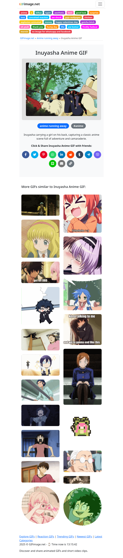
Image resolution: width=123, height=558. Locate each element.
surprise (94, 12)
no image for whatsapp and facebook (51, 31)
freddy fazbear (90, 26)
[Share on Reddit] (70, 154)
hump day (52, 26)
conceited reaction (38, 17)
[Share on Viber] (97, 154)
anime (24, 12)
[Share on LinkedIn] (61, 154)
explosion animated (31, 22)
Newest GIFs (84, 536)
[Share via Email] (61, 163)
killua (39, 12)
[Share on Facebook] (25, 154)
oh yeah (25, 26)
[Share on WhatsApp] (52, 154)
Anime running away (47, 38)
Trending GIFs (65, 536)
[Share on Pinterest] (43, 154)
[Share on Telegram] (88, 154)
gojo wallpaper (73, 17)
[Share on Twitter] (34, 154)
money (48, 22)
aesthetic (59, 12)
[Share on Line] (52, 163)
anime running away (53, 126)
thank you (38, 26)
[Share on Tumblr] (79, 154)
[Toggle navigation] (100, 4)
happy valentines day (67, 22)
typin (48, 12)
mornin (24, 31)
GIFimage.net (27, 38)
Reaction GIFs (46, 536)
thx (62, 26)
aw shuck (57, 17)
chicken (88, 17)
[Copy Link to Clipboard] (70, 163)
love (23, 17)
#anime (78, 126)
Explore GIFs (27, 536)
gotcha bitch (87, 22)
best (70, 12)
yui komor (73, 26)
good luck (81, 12)
